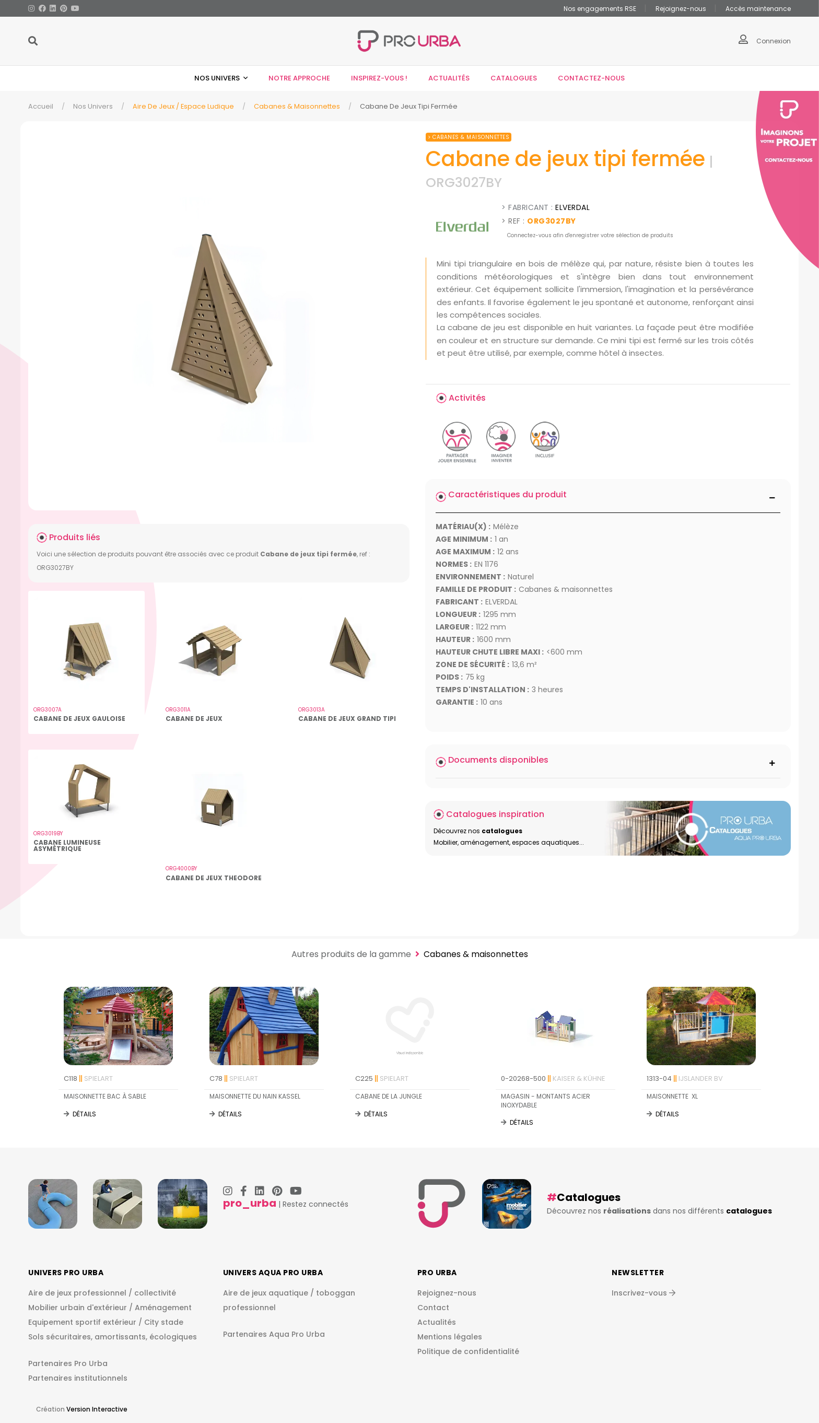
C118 (88, 1078)
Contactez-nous (591, 78)
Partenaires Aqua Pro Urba (274, 1334)
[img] (219, 319)
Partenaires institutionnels (77, 1378)
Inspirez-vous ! (379, 78)
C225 (381, 1078)
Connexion (773, 41)
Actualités (449, 78)
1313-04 (685, 1078)
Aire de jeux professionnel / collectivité (102, 1293)
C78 (233, 1078)
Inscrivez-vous (643, 1293)
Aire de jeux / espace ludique (183, 106)
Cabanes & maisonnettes (297, 106)
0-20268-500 (553, 1078)
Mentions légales (449, 1337)
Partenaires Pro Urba (68, 1363)
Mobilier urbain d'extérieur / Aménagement (110, 1308)
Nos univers (217, 78)
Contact (433, 1308)
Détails (84, 1114)
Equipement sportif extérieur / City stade (105, 1322)
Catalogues (513, 78)
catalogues (749, 1211)
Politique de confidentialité (468, 1352)
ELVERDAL (572, 207)
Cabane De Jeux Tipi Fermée (409, 106)
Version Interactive (96, 1409)
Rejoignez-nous (446, 1293)
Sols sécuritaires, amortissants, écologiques (112, 1337)
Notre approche (299, 78)
